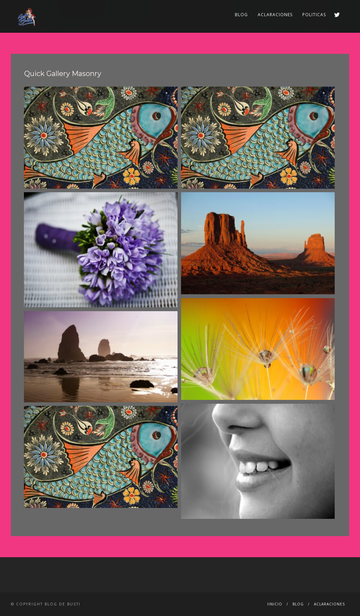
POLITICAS (314, 15)
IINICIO (274, 604)
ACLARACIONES (275, 15)
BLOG (241, 15)
